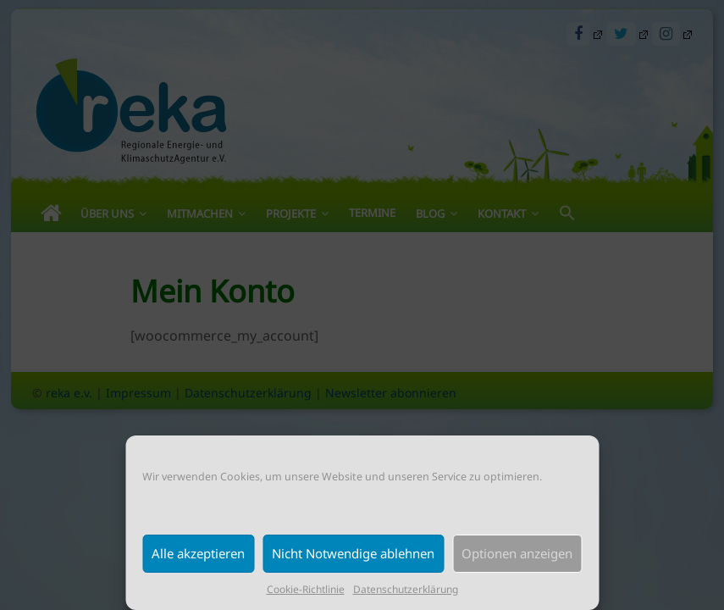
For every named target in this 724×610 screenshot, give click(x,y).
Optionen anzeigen (516, 553)
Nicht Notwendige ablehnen (353, 553)
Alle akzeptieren (198, 553)
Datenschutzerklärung (405, 589)
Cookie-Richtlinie (306, 589)
